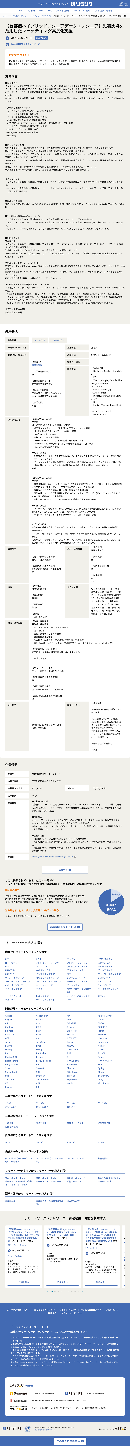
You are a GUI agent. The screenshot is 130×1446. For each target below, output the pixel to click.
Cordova (9, 1026)
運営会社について (67, 1310)
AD (68, 1015)
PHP (69, 1053)
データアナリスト (13, 995)
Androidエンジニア (14, 985)
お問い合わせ (112, 1310)
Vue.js (70, 1083)
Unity (100, 1079)
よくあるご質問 (62, 10)
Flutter (70, 1034)
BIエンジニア (39, 340)
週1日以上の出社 (106, 1181)
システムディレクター (108, 977)
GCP (7, 1038)
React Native (11, 1060)
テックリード (73, 958)
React (101, 1056)
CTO (7, 958)
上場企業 (9, 1123)
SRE (69, 973)
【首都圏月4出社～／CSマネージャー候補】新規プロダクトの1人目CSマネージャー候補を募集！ (62, 1232)
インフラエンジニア (45, 973)
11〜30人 (40, 1103)
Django (70, 1026)
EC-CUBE (102, 1026)
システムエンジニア (76, 977)
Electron (9, 1030)
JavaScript (41, 1041)
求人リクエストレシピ (44, 1310)
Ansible (39, 1019)
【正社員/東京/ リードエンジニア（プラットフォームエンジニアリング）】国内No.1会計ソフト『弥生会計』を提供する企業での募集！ (23, 1235)
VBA (38, 1083)
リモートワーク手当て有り (48, 1181)
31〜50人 (71, 1103)
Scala (7, 1068)
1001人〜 (71, 1106)
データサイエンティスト (109, 988)
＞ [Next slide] (82, 1291)
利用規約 (52, 1313)
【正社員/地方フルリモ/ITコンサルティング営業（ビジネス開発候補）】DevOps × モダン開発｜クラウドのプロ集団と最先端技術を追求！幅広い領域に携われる (101, 1235)
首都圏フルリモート (76, 1177)
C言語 (39, 1026)
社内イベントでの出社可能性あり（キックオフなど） (18, 1183)
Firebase (9, 1034)
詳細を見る (24, 1282)
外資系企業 (41, 1123)
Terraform (10, 1079)
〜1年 (7, 1142)
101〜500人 (10, 1106)
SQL (38, 1071)
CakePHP (71, 1023)
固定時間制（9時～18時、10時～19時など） (18, 1160)
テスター (40, 988)
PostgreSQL (11, 1056)
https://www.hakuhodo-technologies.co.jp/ (53, 856)
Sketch (70, 1068)
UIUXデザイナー (12, 970)
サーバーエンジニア (14, 977)
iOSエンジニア (105, 981)
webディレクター (44, 970)
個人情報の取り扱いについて (45, 1430)
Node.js (9, 1049)
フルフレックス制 (75, 1158)
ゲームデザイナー (106, 970)
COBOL (101, 1023)
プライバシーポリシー (71, 1313)
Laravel (8, 1045)
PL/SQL (102, 1053)
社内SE (101, 995)
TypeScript (72, 1079)
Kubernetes (104, 1041)
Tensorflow (103, 1075)
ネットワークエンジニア (109, 973)
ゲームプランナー (75, 985)
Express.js (72, 1030)
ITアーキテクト (58, 340)
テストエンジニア (13, 988)
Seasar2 (40, 1068)
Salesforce (72, 1064)
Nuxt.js (39, 1049)
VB (6, 1083)
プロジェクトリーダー (77, 966)
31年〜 (101, 1142)
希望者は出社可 (74, 1181)
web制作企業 (11, 1126)
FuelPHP (102, 1034)
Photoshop (41, 1053)
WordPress (103, 1083)
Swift (7, 1075)
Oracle (101, 1049)
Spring (101, 1068)
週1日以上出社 (41, 38)
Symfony (40, 1075)
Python (39, 1056)
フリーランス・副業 (81, 10)
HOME (20, 10)
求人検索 (31, 10)
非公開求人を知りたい (65, 927)
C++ (38, 1023)
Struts (101, 1071)
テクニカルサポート (45, 999)
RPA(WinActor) (105, 1060)
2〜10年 (40, 1142)
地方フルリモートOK (15, 1177)
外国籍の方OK (73, 1200)
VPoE (38, 958)
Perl (7, 1053)
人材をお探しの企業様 (103, 10)
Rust (38, 1064)
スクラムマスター (106, 962)
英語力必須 (10, 1200)
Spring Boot (11, 1071)
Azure (101, 1019)
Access (8, 1015)
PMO (7, 966)
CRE (69, 999)
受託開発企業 (104, 1123)
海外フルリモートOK (46, 1177)
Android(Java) (105, 1015)
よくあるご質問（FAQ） (18, 1310)
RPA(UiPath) (73, 1060)
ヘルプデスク (11, 999)
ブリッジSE (41, 966)
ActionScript (42, 1015)
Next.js (101, 1045)
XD (37, 1086)
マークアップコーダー (77, 981)
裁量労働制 (37, 365)
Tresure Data (42, 1079)
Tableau (71, 1075)
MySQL (70, 1045)
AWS (69, 1019)
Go (37, 1038)
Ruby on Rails (11, 1064)
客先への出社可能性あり (109, 1177)
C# (6, 1023)
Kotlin (70, 1041)
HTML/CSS (72, 1038)
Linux (38, 1045)
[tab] (52, 1291)
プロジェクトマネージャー (48, 962)
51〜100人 (103, 1103)
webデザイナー (105, 966)
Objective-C (73, 1049)
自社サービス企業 (75, 1123)
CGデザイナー (11, 973)
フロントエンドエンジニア (48, 981)
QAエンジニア (104, 985)
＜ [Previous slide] (48, 1291)
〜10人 (8, 1103)
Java (7, 1041)
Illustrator (102, 1038)
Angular (9, 1019)
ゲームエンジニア (44, 985)
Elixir (38, 1030)
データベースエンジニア (78, 995)
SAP (100, 1064)
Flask (38, 1034)
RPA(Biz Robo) (43, 1060)
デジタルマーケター (76, 970)
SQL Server (72, 1071)
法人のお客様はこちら (91, 1310)
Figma (101, 1030)
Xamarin (9, 1086)
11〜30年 (71, 1142)
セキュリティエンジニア (47, 977)
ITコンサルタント (106, 958)
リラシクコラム (45, 10)
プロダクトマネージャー (78, 962)
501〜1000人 (42, 1106)
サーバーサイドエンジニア (17, 981)
